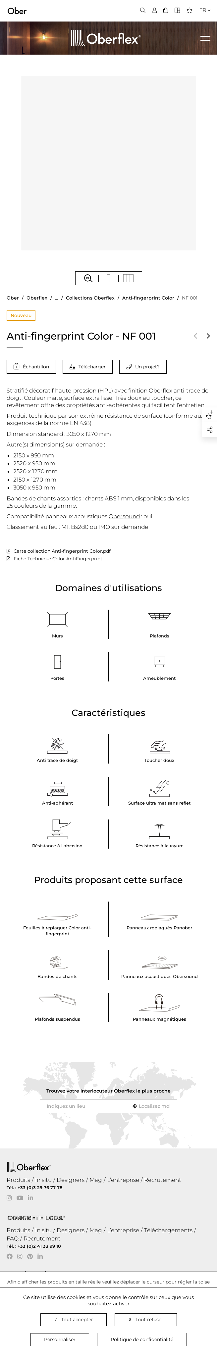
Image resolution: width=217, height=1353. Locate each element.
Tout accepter (73, 1320)
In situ (43, 1180)
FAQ (13, 1238)
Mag (95, 1180)
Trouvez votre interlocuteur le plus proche (108, 1091)
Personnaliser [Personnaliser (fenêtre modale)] (60, 1339)
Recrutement (162, 1180)
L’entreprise (123, 1180)
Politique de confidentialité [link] (142, 1339)
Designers (70, 1180)
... (56, 298)
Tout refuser (145, 1320)
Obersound (124, 516)
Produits (18, 1180)
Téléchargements (168, 1230)
